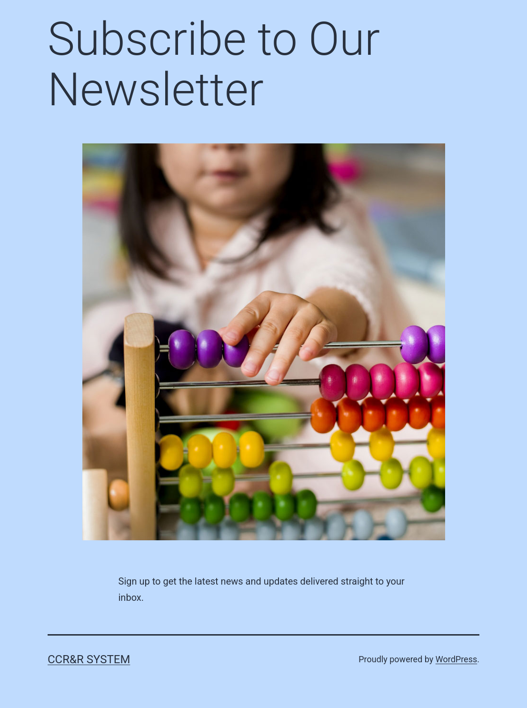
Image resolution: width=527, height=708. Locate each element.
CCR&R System (89, 659)
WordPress (456, 659)
